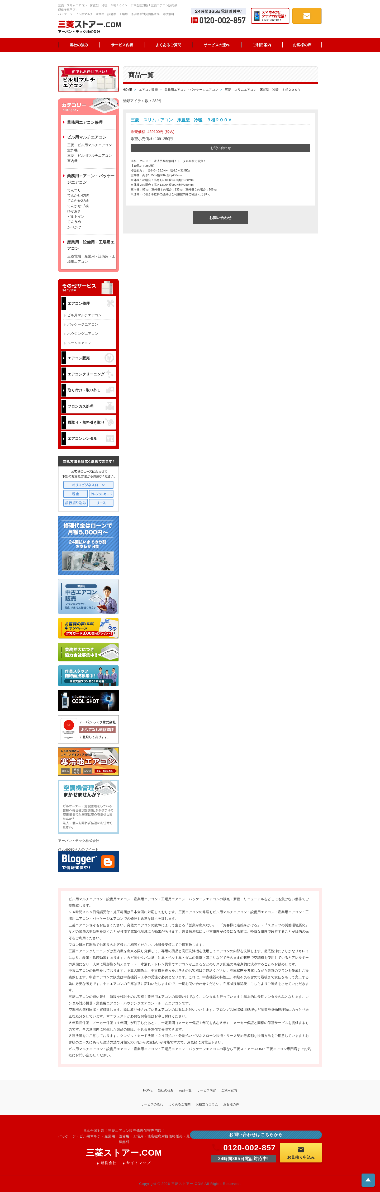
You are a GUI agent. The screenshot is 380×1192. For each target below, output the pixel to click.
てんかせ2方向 (78, 201)
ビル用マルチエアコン (84, 315)
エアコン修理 (91, 303)
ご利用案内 (262, 45)
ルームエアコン (79, 343)
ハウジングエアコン (82, 334)
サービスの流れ (217, 45)
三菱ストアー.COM (124, 1152)
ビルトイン (75, 216)
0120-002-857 (243, 1147)
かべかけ (74, 227)
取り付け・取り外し (91, 390)
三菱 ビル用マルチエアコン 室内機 (89, 158)
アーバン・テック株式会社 (78, 841)
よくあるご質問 (168, 45)
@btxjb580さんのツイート (78, 849)
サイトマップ (138, 1163)
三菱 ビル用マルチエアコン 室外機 (91, 147)
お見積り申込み (301, 1153)
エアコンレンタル (91, 438)
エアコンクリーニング (91, 374)
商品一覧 (185, 1090)
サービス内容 (122, 45)
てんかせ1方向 (78, 206)
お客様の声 (302, 45)
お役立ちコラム (207, 1104)
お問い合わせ (220, 148)
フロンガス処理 (91, 406)
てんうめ (74, 222)
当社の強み (79, 45)
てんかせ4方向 (78, 195)
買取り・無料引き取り (91, 422)
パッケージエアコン (82, 324)
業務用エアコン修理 (85, 122)
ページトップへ (368, 1179)
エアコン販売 (91, 358)
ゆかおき (74, 211)
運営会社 (109, 1163)
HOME (148, 1090)
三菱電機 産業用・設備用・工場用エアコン (91, 259)
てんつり (74, 190)
